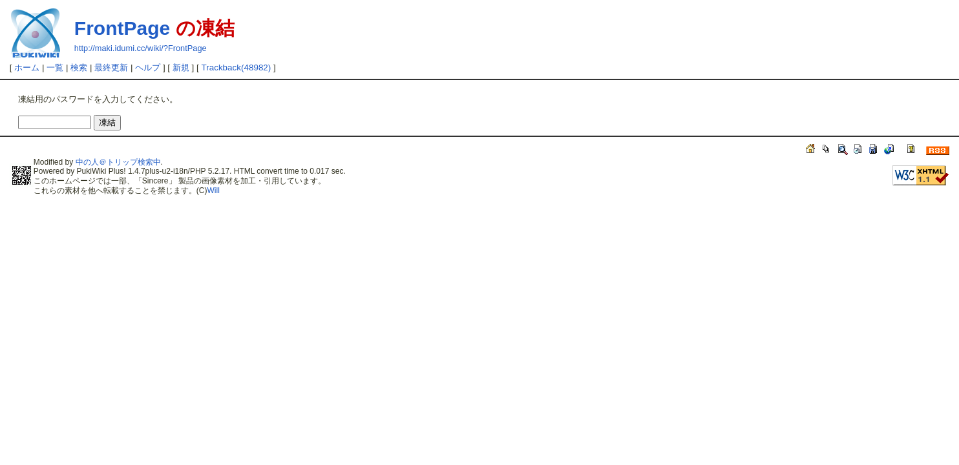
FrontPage (122, 28)
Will (213, 190)
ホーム (26, 67)
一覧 (55, 67)
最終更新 (111, 67)
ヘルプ (147, 67)
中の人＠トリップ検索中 (118, 162)
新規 (181, 67)
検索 (78, 67)
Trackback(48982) (236, 67)
